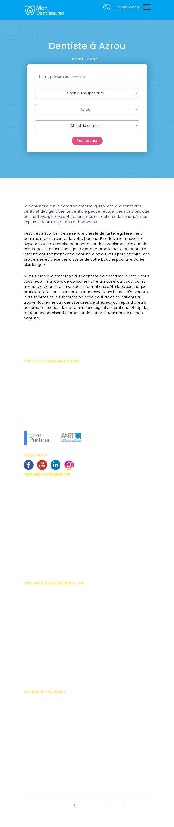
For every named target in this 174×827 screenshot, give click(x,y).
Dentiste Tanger (35, 511)
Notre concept (34, 418)
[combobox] (87, 93)
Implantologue (35, 664)
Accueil (78, 59)
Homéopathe (34, 649)
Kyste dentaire (34, 773)
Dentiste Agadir (35, 504)
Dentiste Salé (33, 570)
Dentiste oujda (35, 555)
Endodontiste (34, 627)
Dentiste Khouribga (38, 563)
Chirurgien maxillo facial (42, 605)
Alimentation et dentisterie (43, 780)
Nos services (33, 396)
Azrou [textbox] (85, 109)
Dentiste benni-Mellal (39, 548)
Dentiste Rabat (35, 489)
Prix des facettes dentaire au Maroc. (51, 699)
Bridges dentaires (37, 743)
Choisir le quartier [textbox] (85, 125)
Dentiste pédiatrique (39, 620)
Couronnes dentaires (40, 758)
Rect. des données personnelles (48, 805)
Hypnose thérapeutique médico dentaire (54, 657)
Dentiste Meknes (36, 533)
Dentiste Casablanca (40, 482)
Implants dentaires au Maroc (46, 736)
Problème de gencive (39, 765)
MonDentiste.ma (44, 9)
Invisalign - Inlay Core (40, 714)
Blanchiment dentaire (40, 729)
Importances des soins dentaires (49, 721)
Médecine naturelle (38, 679)
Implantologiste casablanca (46, 590)
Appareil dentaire (37, 707)
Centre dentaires (36, 751)
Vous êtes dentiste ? (39, 389)
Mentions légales (91, 805)
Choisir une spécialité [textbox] (85, 93)
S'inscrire (115, 805)
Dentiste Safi (33, 541)
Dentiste (30, 612)
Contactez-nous (36, 812)
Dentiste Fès (32, 526)
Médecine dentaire (38, 671)
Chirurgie (31, 598)
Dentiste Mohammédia (41, 518)
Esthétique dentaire (38, 635)
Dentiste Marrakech (38, 496)
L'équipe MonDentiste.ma (42, 411)
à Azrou (93, 59)
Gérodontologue (36, 642)
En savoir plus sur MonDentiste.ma (49, 404)
